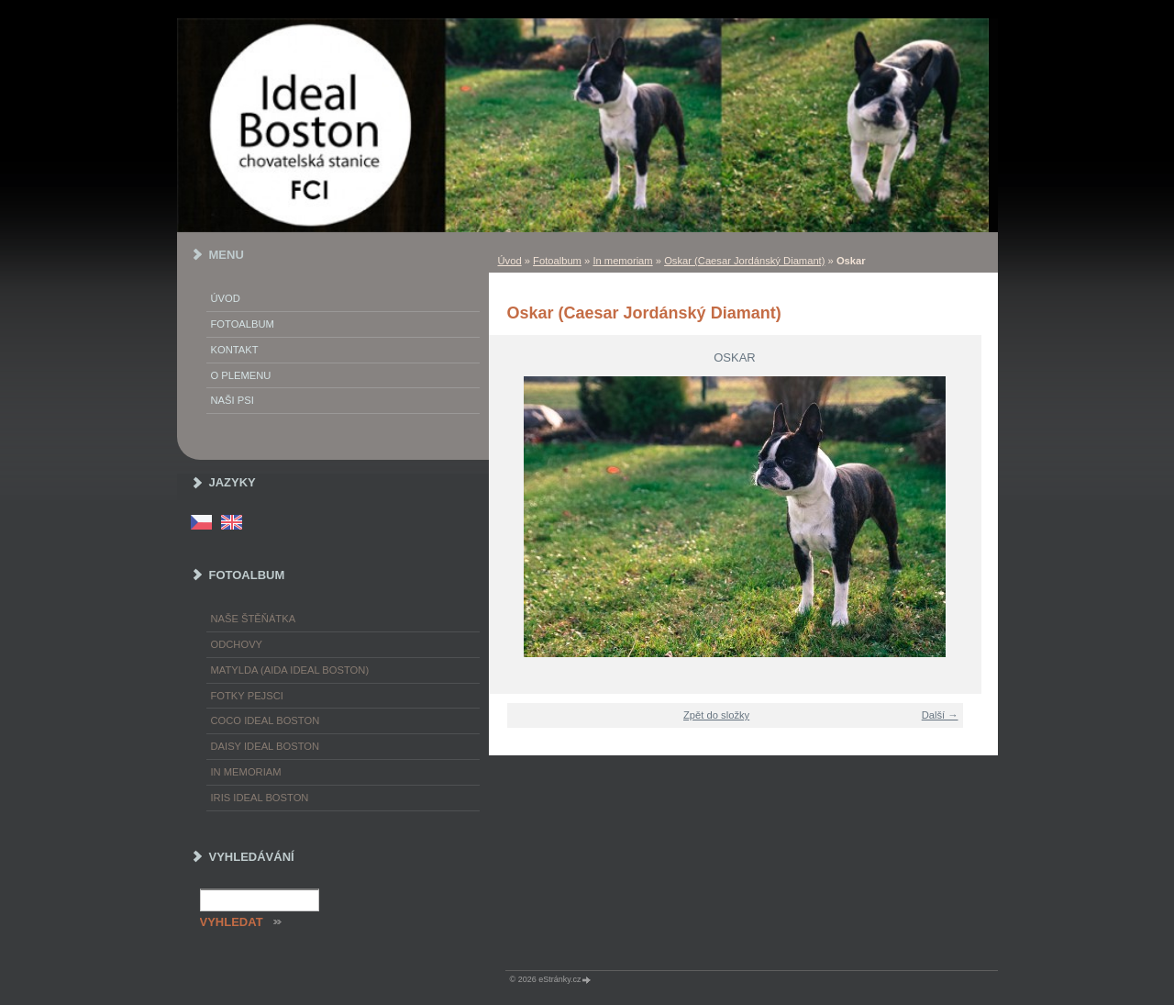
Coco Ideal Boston (265, 720)
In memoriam (622, 260)
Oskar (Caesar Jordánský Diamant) (744, 260)
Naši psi (232, 400)
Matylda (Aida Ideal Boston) (290, 670)
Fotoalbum (557, 260)
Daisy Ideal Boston (265, 746)
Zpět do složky (716, 714)
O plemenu (241, 375)
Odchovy (237, 644)
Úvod (510, 260)
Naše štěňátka (253, 618)
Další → (940, 714)
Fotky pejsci (247, 695)
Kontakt (235, 349)
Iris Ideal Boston (260, 797)
